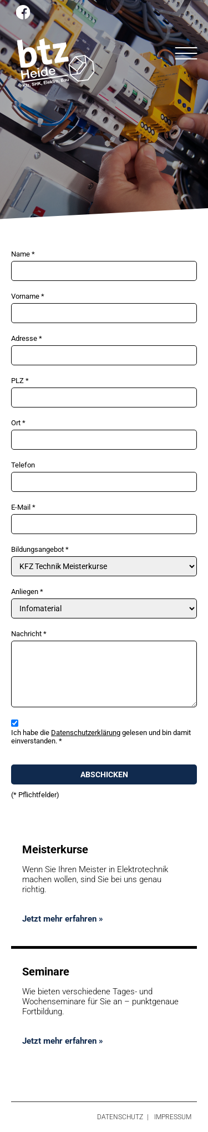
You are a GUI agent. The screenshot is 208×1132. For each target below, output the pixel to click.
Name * (23, 254)
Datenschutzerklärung (85, 732)
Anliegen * (27, 591)
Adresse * (26, 338)
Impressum (172, 1117)
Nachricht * (29, 634)
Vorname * (27, 296)
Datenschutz (120, 1117)
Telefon (23, 465)
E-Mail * (23, 507)
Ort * (18, 423)
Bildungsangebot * (40, 549)
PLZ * (20, 380)
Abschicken (104, 774)
